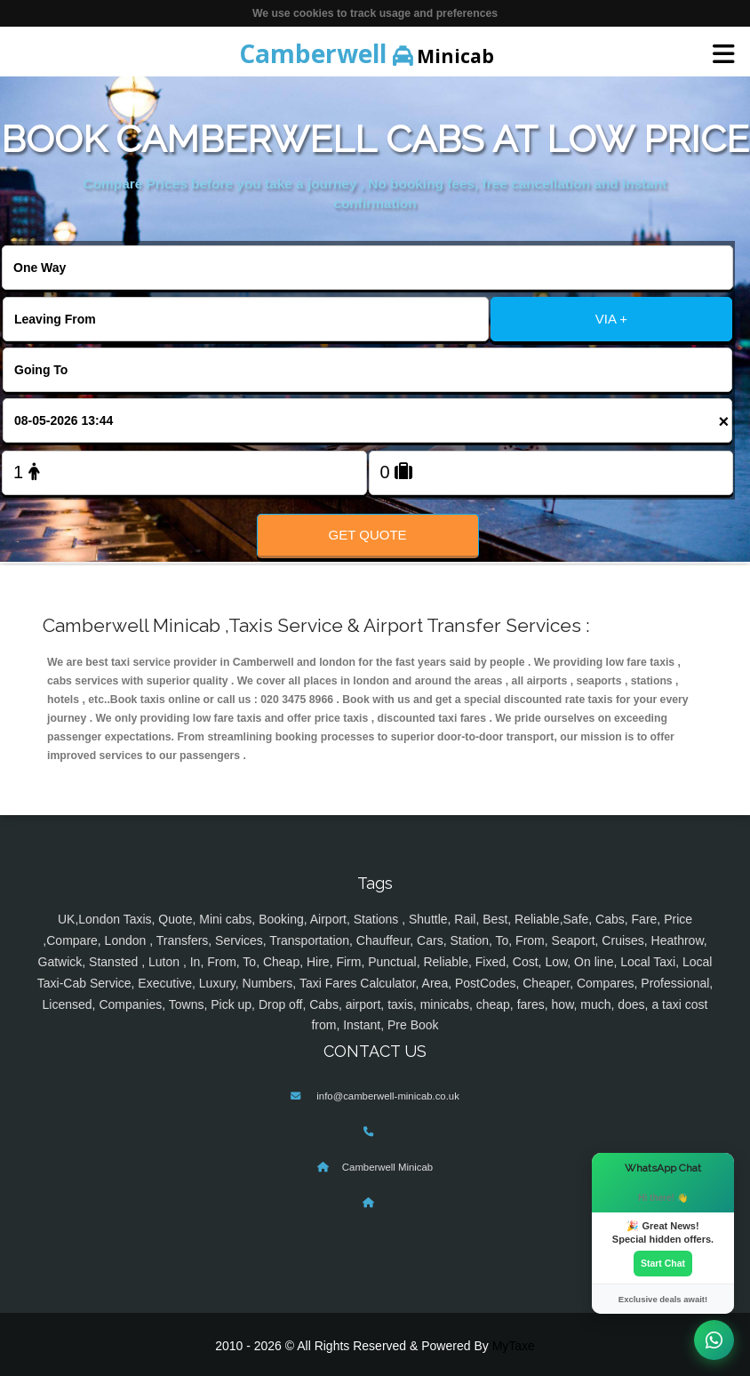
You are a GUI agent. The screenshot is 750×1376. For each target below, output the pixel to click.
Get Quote (368, 534)
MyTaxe (513, 1346)
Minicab (366, 53)
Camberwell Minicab (387, 1167)
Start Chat (663, 1263)
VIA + (611, 318)
